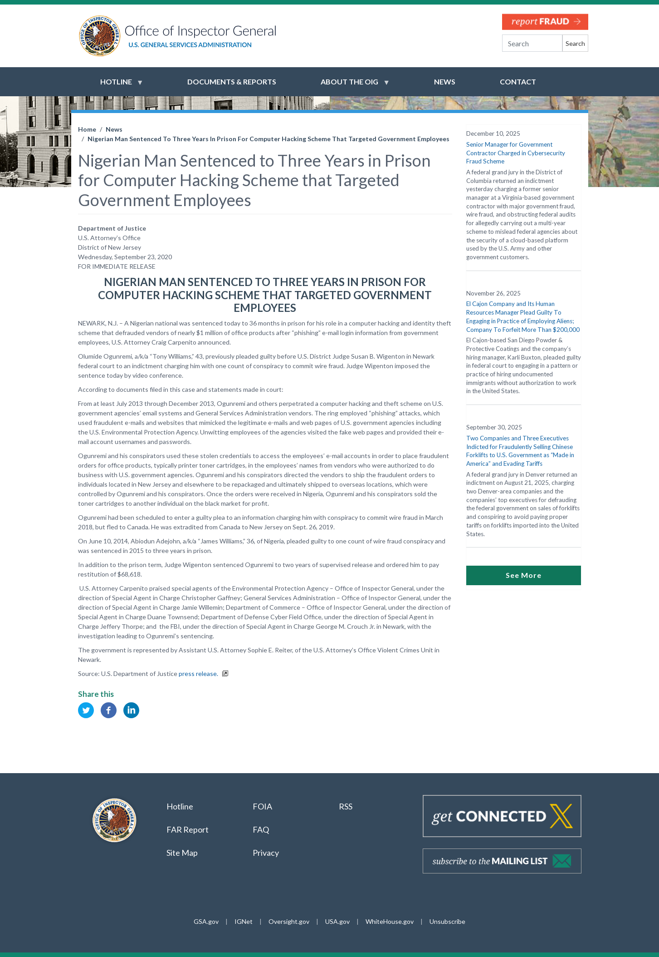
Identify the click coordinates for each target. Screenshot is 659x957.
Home (87, 129)
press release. (199, 673)
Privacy (266, 853)
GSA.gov (206, 921)
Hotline (179, 806)
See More (524, 575)
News (114, 129)
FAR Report (187, 829)
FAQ (261, 829)
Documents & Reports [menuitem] (231, 81)
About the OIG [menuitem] (349, 85)
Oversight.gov (288, 921)
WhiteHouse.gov (390, 921)
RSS (346, 806)
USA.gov (337, 921)
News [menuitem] (444, 81)
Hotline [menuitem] (116, 85)
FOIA (262, 806)
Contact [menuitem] (518, 81)
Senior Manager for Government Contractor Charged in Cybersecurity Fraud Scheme (515, 153)
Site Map (182, 853)
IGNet (243, 921)
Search (575, 43)
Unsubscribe (447, 921)
